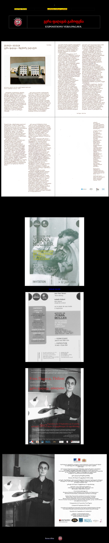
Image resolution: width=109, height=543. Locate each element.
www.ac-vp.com (54, 289)
